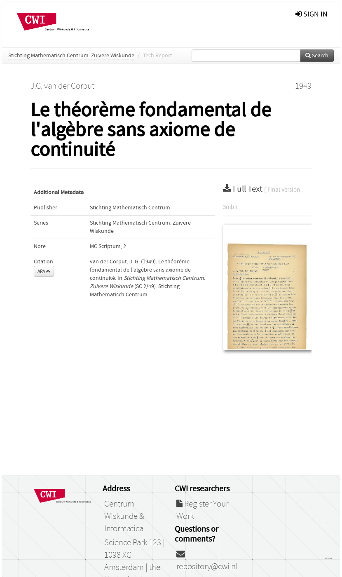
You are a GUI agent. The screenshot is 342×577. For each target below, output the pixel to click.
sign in (311, 14)
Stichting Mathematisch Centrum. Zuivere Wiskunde (71, 55)
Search (316, 55)
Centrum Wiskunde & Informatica (124, 516)
